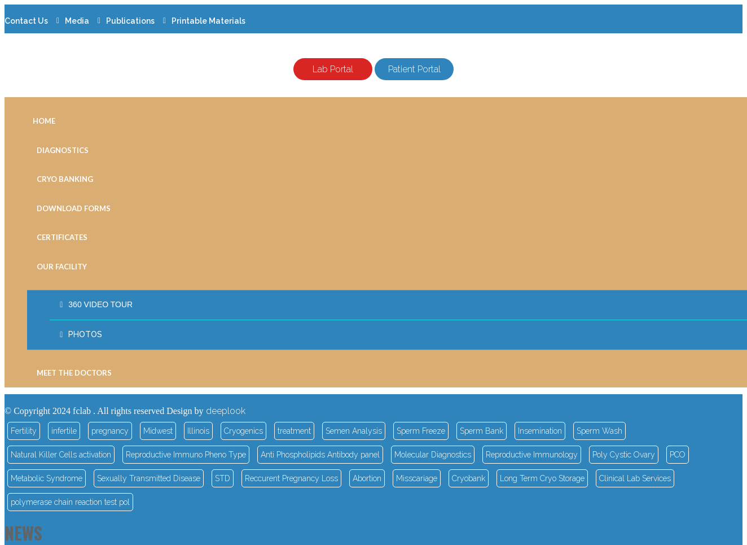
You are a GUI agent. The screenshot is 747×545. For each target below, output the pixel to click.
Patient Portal (414, 69)
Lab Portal (333, 69)
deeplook (225, 411)
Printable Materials (208, 20)
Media (77, 20)
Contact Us (26, 20)
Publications (130, 20)
